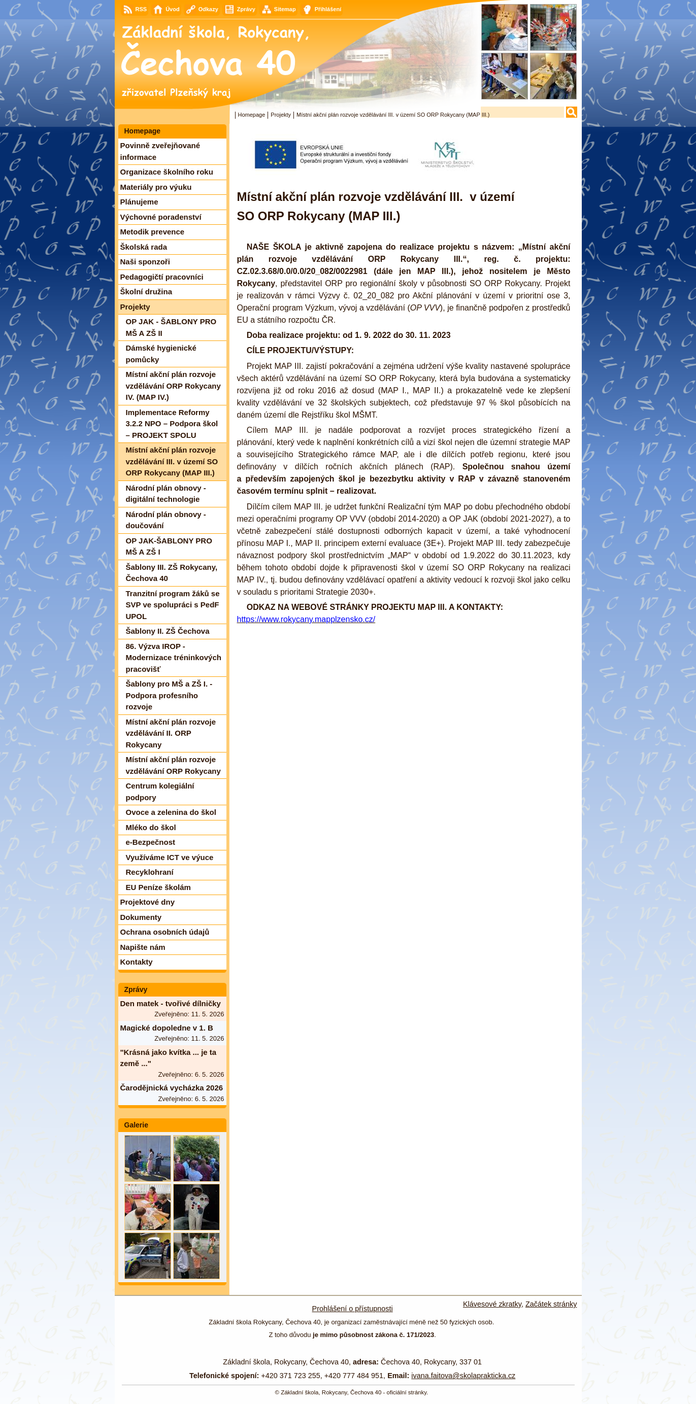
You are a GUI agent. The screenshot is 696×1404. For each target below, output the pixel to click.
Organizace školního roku (166, 171)
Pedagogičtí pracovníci (162, 276)
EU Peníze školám (158, 887)
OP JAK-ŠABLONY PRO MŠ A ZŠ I (169, 546)
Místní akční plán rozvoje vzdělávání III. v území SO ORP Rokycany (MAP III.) (172, 461)
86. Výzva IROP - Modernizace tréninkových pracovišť (173, 657)
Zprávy (136, 989)
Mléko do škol (151, 827)
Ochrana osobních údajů (165, 932)
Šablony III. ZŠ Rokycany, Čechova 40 (172, 573)
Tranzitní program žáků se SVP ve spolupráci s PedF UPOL (173, 605)
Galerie (136, 1125)
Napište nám (142, 947)
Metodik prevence (152, 231)
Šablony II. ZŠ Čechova (168, 631)
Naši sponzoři (145, 261)
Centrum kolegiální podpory (160, 791)
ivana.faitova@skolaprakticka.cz (463, 1376)
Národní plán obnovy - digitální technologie (166, 494)
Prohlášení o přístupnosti (352, 1309)
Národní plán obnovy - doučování (166, 520)
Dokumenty (141, 917)
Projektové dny (147, 902)
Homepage (252, 115)
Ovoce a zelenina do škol (171, 812)
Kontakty (136, 961)
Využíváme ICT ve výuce (170, 857)
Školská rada (144, 247)
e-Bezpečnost (151, 842)
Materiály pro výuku (156, 187)
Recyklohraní (150, 872)
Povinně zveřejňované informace (160, 151)
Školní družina (146, 291)
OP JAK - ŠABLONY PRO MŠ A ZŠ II (171, 327)
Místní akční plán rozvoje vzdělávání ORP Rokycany (173, 765)
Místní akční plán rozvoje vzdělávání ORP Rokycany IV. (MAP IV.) (173, 385)
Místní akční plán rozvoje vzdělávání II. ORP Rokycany (171, 733)
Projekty (281, 115)
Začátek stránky (551, 1304)
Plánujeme (139, 201)
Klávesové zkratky (492, 1304)
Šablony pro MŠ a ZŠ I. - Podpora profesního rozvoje (169, 695)
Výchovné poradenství (161, 217)
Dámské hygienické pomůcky (161, 354)
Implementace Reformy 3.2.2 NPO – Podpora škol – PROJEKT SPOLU (172, 423)
